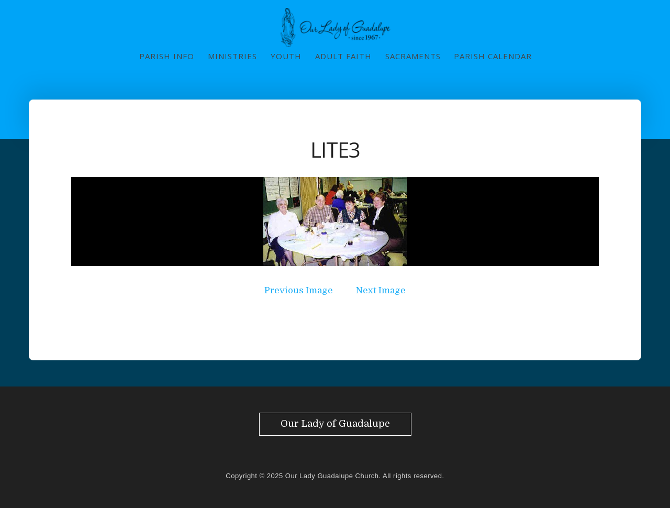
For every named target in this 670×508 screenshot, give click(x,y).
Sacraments (413, 56)
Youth (286, 56)
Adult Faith (343, 56)
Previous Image (298, 290)
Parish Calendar (493, 56)
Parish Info (166, 56)
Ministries (232, 56)
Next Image (381, 290)
